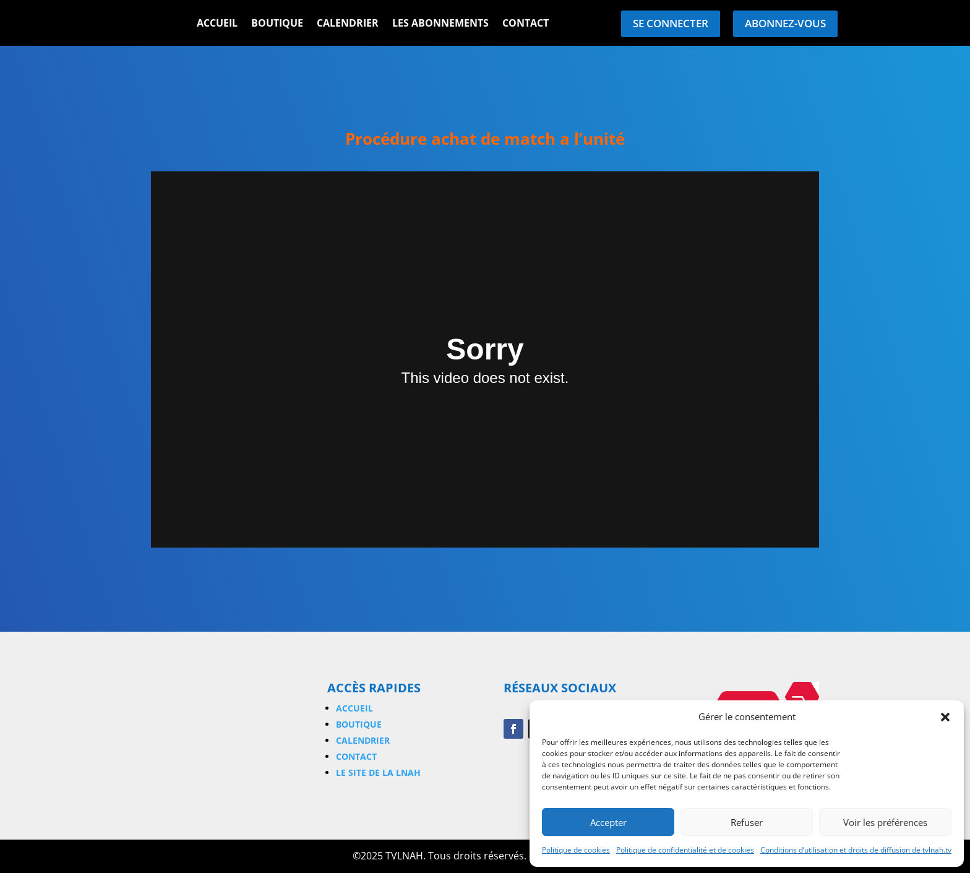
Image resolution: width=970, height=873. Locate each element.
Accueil (217, 24)
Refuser (747, 822)
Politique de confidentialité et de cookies (685, 850)
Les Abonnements (440, 24)
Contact (525, 24)
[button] (945, 717)
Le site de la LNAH (378, 772)
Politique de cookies (576, 850)
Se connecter (670, 23)
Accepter (608, 822)
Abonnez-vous (785, 23)
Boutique (277, 24)
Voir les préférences (885, 822)
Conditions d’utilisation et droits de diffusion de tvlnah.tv (855, 850)
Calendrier (348, 24)
